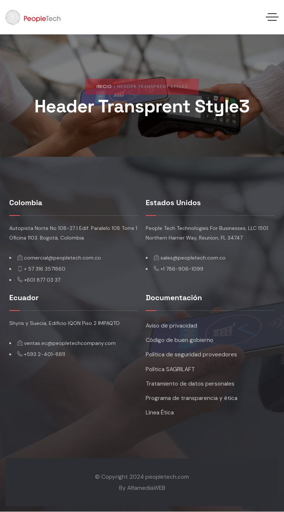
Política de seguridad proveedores (191, 355)
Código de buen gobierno (179, 340)
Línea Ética (160, 412)
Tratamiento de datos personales (190, 383)
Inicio (104, 86)
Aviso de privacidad (171, 325)
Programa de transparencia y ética (192, 398)
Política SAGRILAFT (170, 369)
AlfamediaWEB (146, 488)
